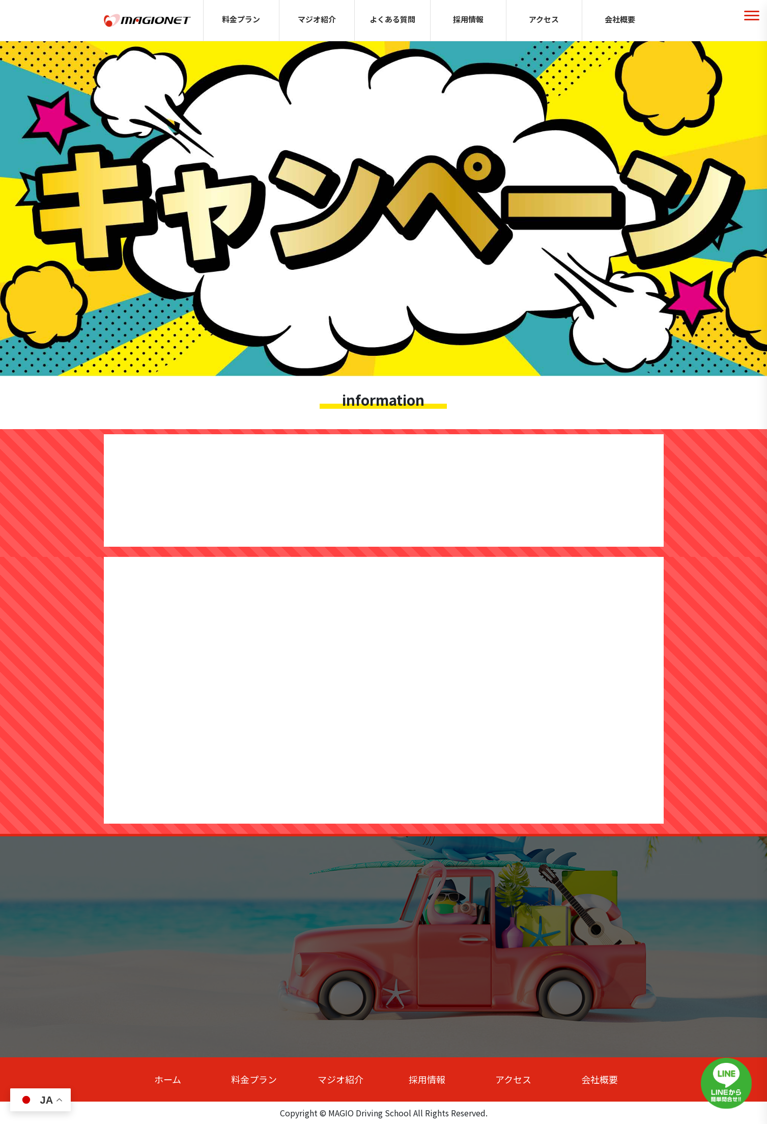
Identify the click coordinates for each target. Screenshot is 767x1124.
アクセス (544, 19)
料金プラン (241, 19)
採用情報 (468, 19)
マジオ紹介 (317, 19)
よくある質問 (392, 19)
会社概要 (620, 19)
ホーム (167, 1079)
